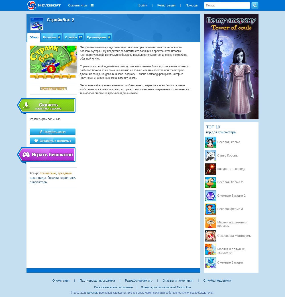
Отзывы (74, 37)
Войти (142, 5)
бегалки (53, 177)
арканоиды (38, 177)
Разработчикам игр (139, 280)
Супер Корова (227, 155)
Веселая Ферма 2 (230, 182)
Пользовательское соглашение (113, 287)
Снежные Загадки (230, 262)
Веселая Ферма (228, 142)
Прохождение (99, 37)
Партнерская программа (97, 280)
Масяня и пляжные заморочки (231, 250)
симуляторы (38, 182)
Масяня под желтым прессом (231, 223)
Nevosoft (92, 292)
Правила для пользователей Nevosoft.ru (166, 287)
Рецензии (52, 37)
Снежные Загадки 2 (231, 195)
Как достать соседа (231, 169)
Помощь (192, 5)
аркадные (65, 173)
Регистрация (166, 5)
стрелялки (67, 177)
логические (48, 173)
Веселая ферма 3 (230, 209)
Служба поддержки (217, 280)
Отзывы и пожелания (178, 280)
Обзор (34, 37)
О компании (60, 280)
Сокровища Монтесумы (234, 235)
